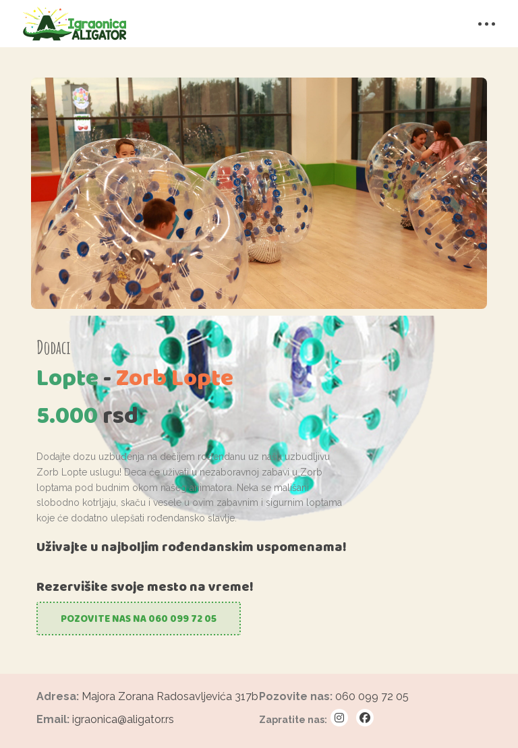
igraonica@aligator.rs (123, 719)
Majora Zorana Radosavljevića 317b (170, 696)
